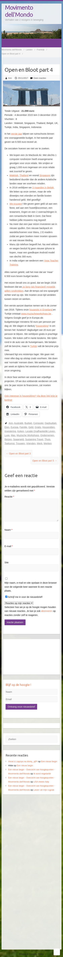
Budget (28, 423)
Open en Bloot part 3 (18, 453)
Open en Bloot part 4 (11, 54)
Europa (14, 427)
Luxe (7, 435)
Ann (10, 78)
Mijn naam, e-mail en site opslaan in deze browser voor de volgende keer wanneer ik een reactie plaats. (31, 586)
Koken (20, 431)
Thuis (47, 439)
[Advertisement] (31, 831)
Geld (30, 427)
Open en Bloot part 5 (44, 460)
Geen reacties (39, 78)
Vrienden (31, 443)
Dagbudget (50, 423)
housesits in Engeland (41, 309)
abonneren (46, 611)
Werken (48, 443)
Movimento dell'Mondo (19, 11)
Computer (38, 423)
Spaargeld (18, 439)
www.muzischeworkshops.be (36, 313)
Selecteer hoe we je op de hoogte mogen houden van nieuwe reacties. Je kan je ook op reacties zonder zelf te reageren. (30, 609)
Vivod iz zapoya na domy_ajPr (22, 761)
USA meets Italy (41, 781)
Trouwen (20, 443)
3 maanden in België (43, 187)
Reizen (8, 439)
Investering (10, 431)
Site (7, 562)
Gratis (38, 427)
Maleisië (14, 175)
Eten (7, 427)
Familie (23, 427)
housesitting (42, 326)
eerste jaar (16, 133)
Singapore (44, 175)
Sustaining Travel (34, 439)
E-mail (9, 546)
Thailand (24, 175)
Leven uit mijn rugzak (44, 790)
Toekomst (10, 443)
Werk (39, 443)
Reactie (9, 496)
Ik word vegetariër (42, 773)
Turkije (33, 346)
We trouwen (16, 203)
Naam (8, 529)
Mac (13, 435)
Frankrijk (40, 50)
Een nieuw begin (49, 761)
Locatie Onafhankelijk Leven (40, 431)
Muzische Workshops (28, 435)
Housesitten (48, 427)
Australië (18, 423)
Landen (29, 50)
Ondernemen (47, 435)
